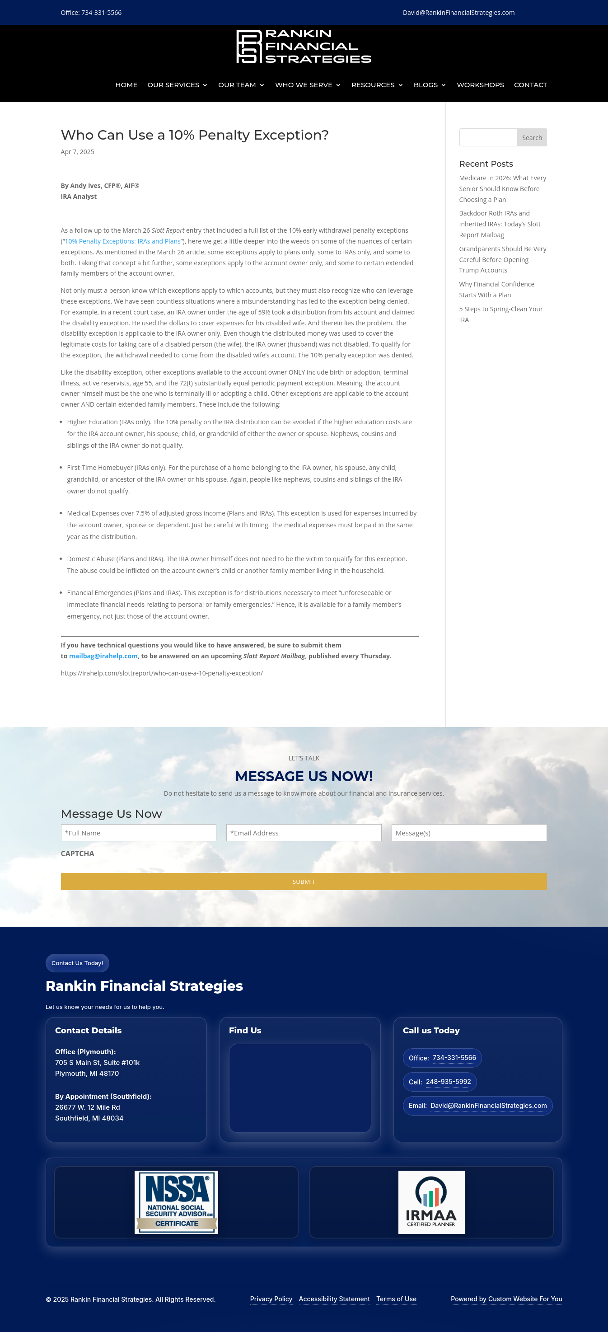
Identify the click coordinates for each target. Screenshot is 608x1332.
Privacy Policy (271, 1299)
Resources (373, 84)
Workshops (480, 84)
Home (126, 84)
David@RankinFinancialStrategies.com (488, 1105)
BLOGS (426, 84)
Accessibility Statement (334, 1299)
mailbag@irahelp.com (103, 656)
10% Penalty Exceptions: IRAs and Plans (123, 241)
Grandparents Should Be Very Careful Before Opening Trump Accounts (503, 259)
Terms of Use (396, 1299)
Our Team (237, 84)
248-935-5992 (448, 1081)
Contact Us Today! (77, 962)
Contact (530, 84)
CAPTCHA (77, 853)
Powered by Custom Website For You (506, 1299)
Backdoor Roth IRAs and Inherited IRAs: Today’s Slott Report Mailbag (500, 224)
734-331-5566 (454, 1057)
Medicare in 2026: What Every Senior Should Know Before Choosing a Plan (503, 189)
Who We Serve (303, 84)
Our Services (174, 84)
